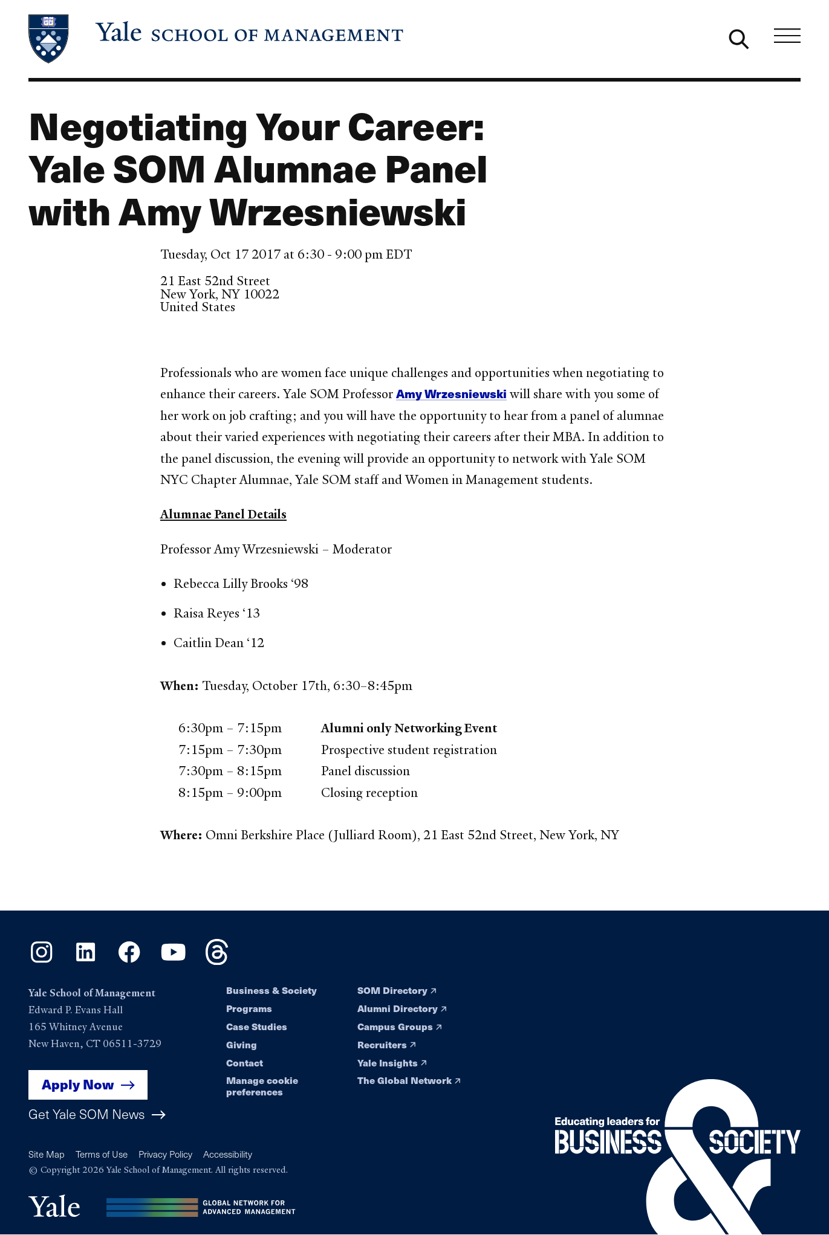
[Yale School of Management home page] (217, 39)
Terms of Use (102, 1153)
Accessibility (227, 1153)
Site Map (46, 1153)
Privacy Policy (165, 1153)
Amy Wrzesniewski (451, 393)
